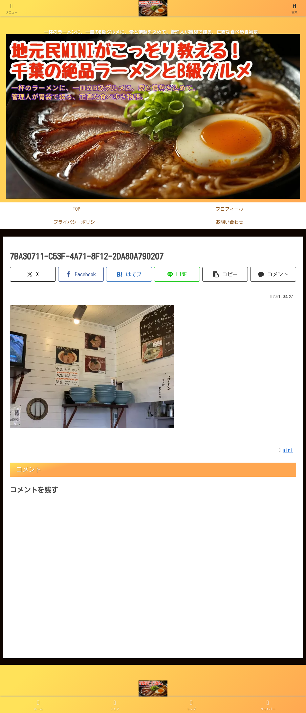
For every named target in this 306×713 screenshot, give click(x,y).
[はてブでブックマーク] (129, 274)
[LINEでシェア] (177, 274)
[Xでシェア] (33, 274)
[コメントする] (273, 274)
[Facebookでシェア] (81, 274)
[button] (225, 274)
